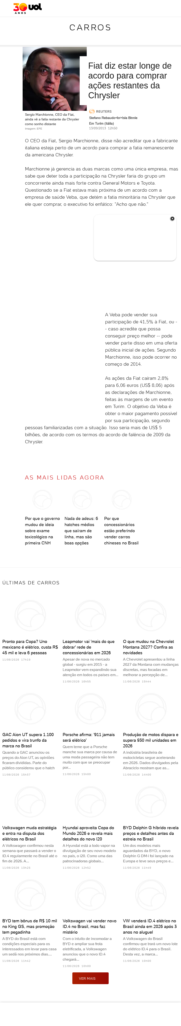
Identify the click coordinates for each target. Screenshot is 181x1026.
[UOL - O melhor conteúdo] (27, 8)
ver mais (90, 978)
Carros (90, 27)
